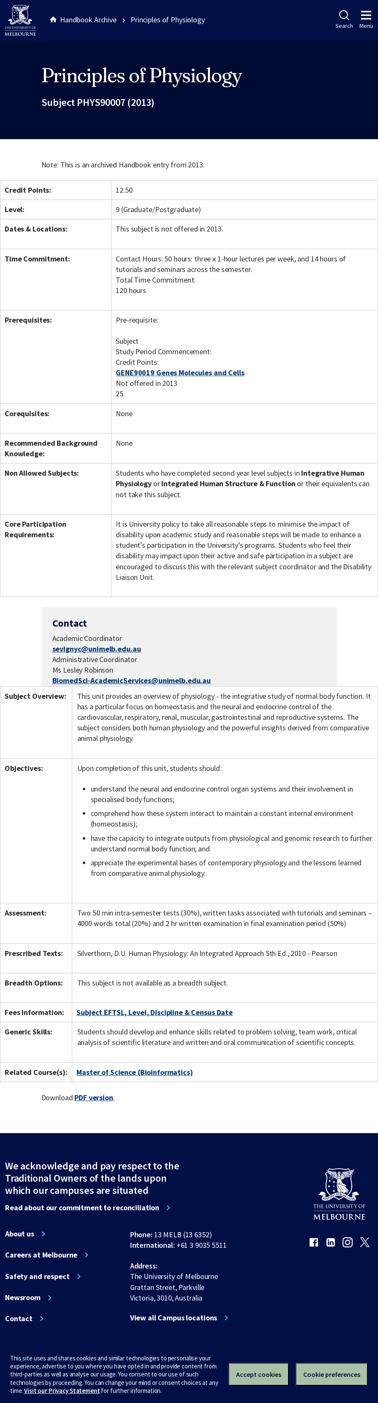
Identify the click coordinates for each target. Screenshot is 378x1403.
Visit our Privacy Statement (62, 1391)
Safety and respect (37, 1276)
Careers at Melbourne (41, 1255)
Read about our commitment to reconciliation (82, 1207)
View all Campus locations (174, 1317)
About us (19, 1234)
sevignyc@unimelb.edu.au (96, 649)
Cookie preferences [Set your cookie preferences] (331, 1374)
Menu (366, 20)
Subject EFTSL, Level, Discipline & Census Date (154, 1012)
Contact (19, 1318)
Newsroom (23, 1297)
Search (344, 20)
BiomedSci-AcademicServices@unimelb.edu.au (131, 680)
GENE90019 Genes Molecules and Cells (180, 372)
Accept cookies (258, 1374)
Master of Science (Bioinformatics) (134, 1072)
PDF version (93, 1097)
